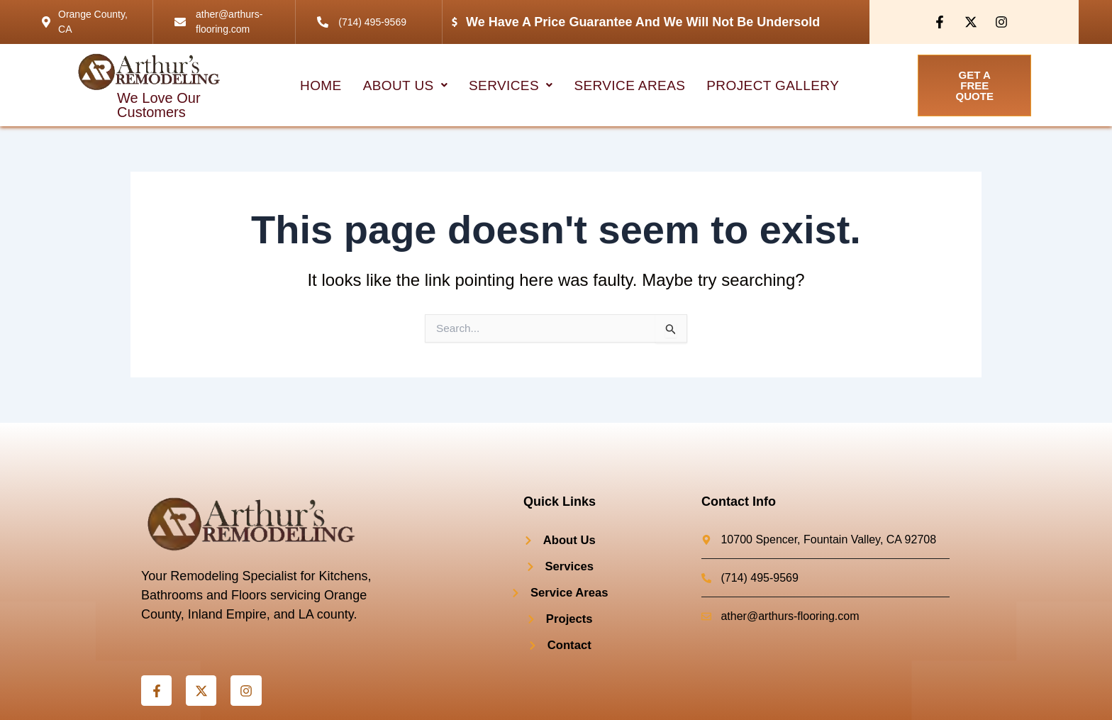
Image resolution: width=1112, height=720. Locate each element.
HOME (322, 85)
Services (510, 85)
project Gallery (771, 85)
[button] (407, 85)
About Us (407, 85)
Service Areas (629, 85)
